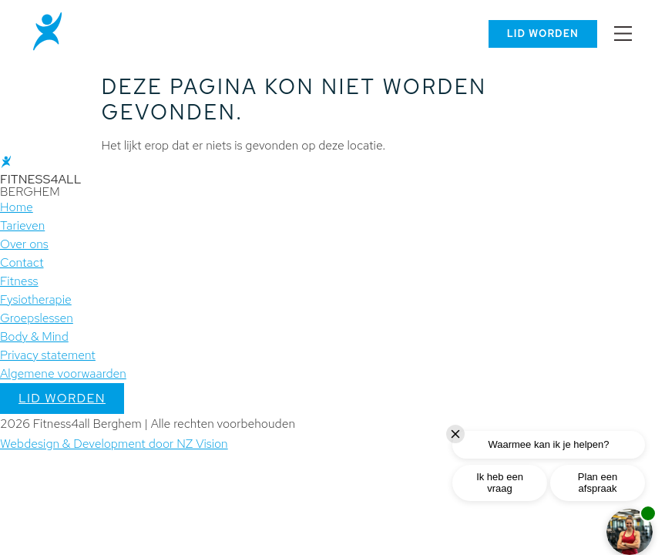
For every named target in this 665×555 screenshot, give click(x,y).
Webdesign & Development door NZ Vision (114, 444)
